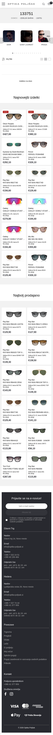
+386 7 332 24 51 (11, 555)
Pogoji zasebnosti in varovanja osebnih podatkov (25, 659)
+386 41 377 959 (11, 605)
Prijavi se (26, 512)
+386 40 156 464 (11, 557)
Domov (14, 18)
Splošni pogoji (10, 655)
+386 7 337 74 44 (11, 603)
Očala (6, 640)
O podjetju (8, 647)
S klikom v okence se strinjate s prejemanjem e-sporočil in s (28, 520)
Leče (6, 644)
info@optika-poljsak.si (13, 547)
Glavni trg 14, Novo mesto (15, 539)
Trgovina (8, 632)
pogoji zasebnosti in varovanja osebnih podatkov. (26, 521)
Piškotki (7, 663)
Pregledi (7, 636)
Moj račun (8, 651)
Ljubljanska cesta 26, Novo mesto (18, 587)
